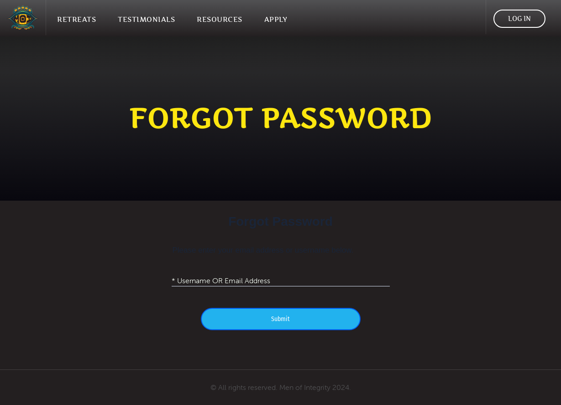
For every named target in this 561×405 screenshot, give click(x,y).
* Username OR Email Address (221, 280)
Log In (519, 18)
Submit (280, 319)
